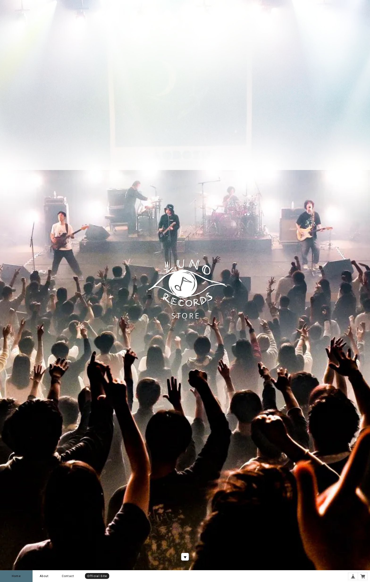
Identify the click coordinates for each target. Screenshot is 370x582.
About (44, 576)
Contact (68, 576)
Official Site (97, 576)
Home (16, 576)
